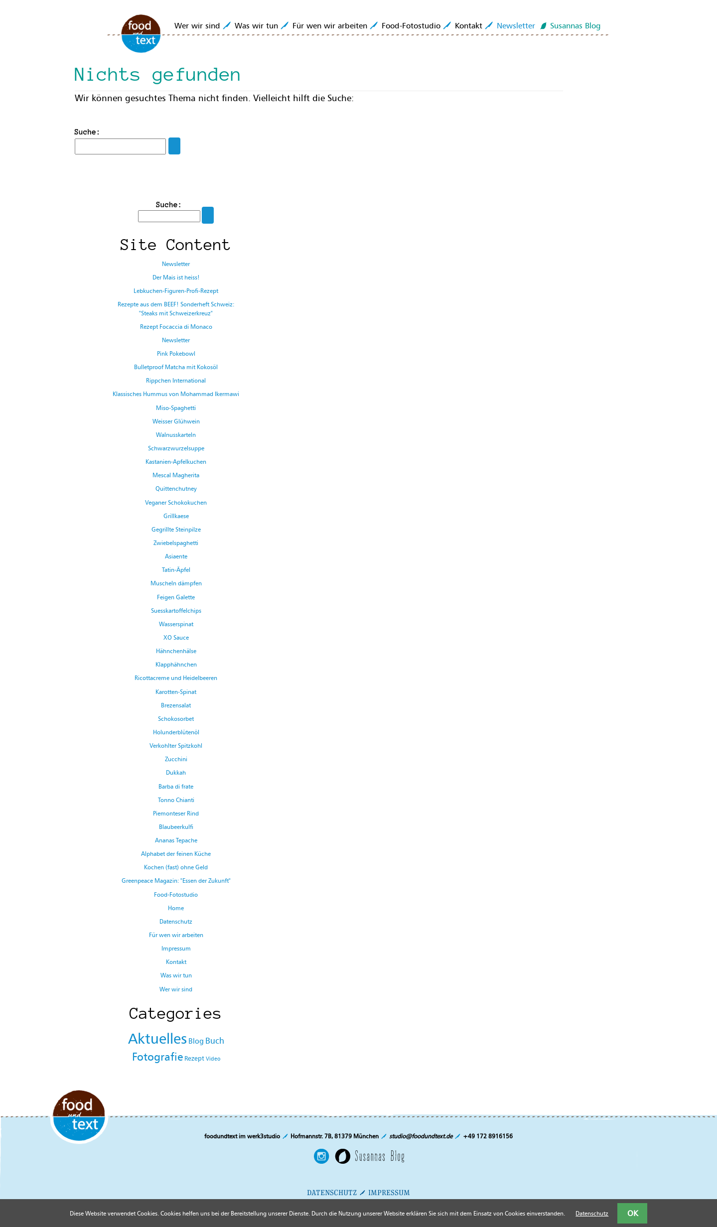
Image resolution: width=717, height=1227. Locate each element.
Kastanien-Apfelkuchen (175, 461)
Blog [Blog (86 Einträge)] (196, 1041)
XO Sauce (176, 637)
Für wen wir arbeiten (329, 25)
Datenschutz (175, 921)
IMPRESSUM (389, 1192)
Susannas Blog (575, 25)
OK (632, 1213)
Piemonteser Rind (176, 813)
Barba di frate (175, 786)
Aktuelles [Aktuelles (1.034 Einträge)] (157, 1038)
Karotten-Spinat (175, 691)
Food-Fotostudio (411, 25)
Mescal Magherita (175, 475)
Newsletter (516, 25)
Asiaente (176, 556)
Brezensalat (176, 705)
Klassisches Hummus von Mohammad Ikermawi (176, 394)
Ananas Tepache (176, 840)
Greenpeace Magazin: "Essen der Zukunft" (176, 880)
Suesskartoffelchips (176, 610)
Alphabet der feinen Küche (176, 853)
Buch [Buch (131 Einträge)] (214, 1040)
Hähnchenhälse (176, 651)
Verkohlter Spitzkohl (175, 745)
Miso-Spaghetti (176, 407)
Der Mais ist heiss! (176, 277)
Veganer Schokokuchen (176, 502)
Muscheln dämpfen (176, 583)
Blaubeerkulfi (176, 826)
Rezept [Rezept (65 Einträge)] (194, 1058)
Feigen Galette (176, 597)
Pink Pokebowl (176, 353)
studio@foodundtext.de (420, 1136)
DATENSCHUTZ (332, 1192)
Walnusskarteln (176, 434)
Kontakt (468, 25)
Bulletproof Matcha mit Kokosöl (176, 367)
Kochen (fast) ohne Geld (176, 867)
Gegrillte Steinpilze (176, 529)
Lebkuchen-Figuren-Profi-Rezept (176, 290)
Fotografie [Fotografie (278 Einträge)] (157, 1057)
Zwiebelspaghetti (175, 542)
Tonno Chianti (176, 800)
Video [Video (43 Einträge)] (213, 1059)
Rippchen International (176, 380)
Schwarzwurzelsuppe (176, 448)
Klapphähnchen (176, 664)
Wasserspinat (176, 624)
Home (176, 908)
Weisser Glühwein (176, 421)
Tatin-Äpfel (176, 569)
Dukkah (176, 772)
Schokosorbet (176, 718)
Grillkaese (176, 516)
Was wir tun (256, 25)
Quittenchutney (176, 488)
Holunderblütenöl (176, 732)
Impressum (176, 948)
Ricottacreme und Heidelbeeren (176, 678)
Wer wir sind (197, 25)
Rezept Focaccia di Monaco (176, 326)
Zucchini (176, 759)
